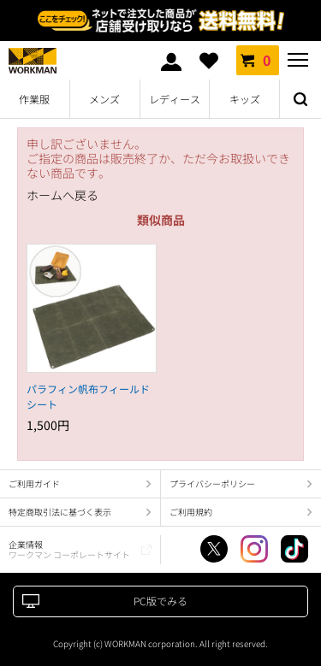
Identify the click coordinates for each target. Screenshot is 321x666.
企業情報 (69, 549)
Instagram (254, 549)
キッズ (244, 98)
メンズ (104, 98)
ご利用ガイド (34, 483)
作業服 (34, 98)
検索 (300, 99)
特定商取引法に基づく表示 (60, 511)
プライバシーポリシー (212, 483)
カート (258, 60)
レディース (174, 98)
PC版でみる (160, 600)
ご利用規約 (190, 511)
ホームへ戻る (62, 195)
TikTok (294, 549)
